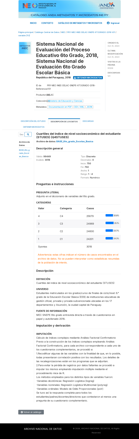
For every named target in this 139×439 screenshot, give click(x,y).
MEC (63, 32)
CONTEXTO (47, 23)
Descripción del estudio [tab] (33, 121)
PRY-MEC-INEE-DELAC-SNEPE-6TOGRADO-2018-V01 (91, 32)
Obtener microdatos (88, 77)
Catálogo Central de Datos (47, 32)
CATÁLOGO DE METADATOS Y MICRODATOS (80, 23)
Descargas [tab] (88, 121)
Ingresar (113, 23)
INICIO (33, 23)
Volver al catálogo (31, 412)
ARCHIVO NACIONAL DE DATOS (43, 428)
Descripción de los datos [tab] (64, 121)
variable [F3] (24, 35)
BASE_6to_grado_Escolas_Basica (24, 153)
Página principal (25, 32)
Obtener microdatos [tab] (32, 127)
